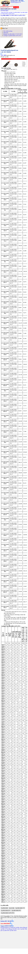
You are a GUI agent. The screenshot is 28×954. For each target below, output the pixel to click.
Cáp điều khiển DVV (6, 910)
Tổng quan (5, 32)
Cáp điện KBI (6, 930)
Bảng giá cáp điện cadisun (17, 927)
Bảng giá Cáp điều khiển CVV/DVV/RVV (12, 34)
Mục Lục (5, 28)
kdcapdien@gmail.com (16, 2)
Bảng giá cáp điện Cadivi (14, 929)
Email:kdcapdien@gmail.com (9, 50)
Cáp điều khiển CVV (20, 908)
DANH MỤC (5, 10)
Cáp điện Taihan (12, 930)
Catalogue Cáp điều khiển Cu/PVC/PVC (12, 35)
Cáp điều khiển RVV (16, 910)
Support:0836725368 (6, 926)
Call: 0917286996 (6, 52)
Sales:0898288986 (5, 923)
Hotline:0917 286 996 (17, 1)
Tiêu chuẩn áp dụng (7, 31)
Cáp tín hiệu (11, 908)
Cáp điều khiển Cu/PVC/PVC (7, 913)
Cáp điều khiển (4, 908)
